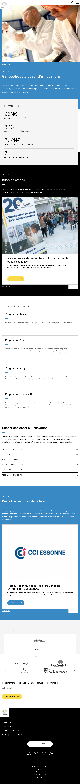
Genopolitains (12, 734)
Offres (7, 726)
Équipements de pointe (40, 454)
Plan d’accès (40, 774)
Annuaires (40, 772)
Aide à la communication (40, 475)
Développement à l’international (40, 470)
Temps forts (10, 730)
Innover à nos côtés (40, 744)
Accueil (4, 65)
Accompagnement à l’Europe (40, 465)
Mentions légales (40, 766)
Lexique (40, 777)
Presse (40, 769)
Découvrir (16, 279)
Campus (7, 723)
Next (75, 286)
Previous (70, 286)
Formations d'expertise (40, 459)
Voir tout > (6, 286)
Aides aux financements (40, 449)
